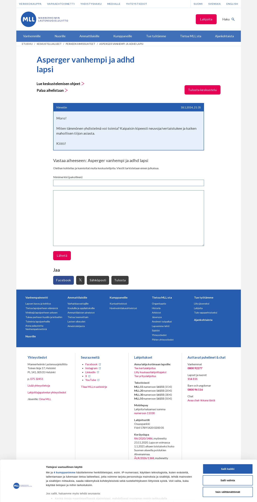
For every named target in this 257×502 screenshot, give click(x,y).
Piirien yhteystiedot (163, 339)
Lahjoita (206, 19)
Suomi (198, 3)
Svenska (214, 3)
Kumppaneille (119, 297)
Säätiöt (156, 330)
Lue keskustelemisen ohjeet (61, 84)
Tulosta (120, 280)
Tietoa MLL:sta (162, 297)
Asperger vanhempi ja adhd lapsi (121, 43)
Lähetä (62, 255)
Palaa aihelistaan (52, 90)
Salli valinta (228, 459)
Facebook (63, 280)
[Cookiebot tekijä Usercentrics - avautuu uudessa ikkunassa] (22, 495)
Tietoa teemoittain (78, 317)
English (232, 3)
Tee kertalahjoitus (145, 368)
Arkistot (156, 312)
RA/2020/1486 (143, 438)
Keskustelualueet (49, 43)
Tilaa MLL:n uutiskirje (94, 386)
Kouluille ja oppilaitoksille (81, 308)
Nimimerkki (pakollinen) (67, 177)
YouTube (90, 379)
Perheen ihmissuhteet (80, 43)
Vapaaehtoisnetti (61, 3)
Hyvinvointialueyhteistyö (123, 308)
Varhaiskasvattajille (78, 303)
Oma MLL (45, 399)
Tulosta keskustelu (202, 90)
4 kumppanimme (65, 451)
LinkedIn (90, 372)
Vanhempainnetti (36, 297)
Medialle (114, 3)
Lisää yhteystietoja (39, 385)
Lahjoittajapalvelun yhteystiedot (47, 392)
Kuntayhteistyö (118, 303)
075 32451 (36, 378)
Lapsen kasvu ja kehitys (38, 303)
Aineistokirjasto (76, 326)
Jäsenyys (157, 317)
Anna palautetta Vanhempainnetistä (36, 327)
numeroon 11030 (144, 413)
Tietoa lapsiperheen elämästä (41, 308)
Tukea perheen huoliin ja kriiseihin (43, 317)
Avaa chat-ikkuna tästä (201, 400)
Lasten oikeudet (76, 321)
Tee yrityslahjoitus (145, 376)
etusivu (27, 43)
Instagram (91, 368)
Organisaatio (159, 303)
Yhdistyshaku (91, 3)
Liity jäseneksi (201, 303)
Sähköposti (98, 280)
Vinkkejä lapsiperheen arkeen (41, 312)
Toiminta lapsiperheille (37, 321)
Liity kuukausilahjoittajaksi (150, 372)
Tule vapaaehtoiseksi (205, 312)
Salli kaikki (228, 448)
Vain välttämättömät (227, 471)
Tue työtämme (203, 297)
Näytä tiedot (187, 495)
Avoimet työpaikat (162, 321)
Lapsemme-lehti (160, 326)
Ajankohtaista (203, 319)
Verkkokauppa (30, 3)
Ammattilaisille (77, 297)
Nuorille (30, 336)
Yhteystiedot (136, 3)
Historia (156, 308)
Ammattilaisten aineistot (81, 312)
